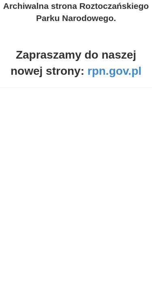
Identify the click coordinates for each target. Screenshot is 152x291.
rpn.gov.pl (114, 71)
